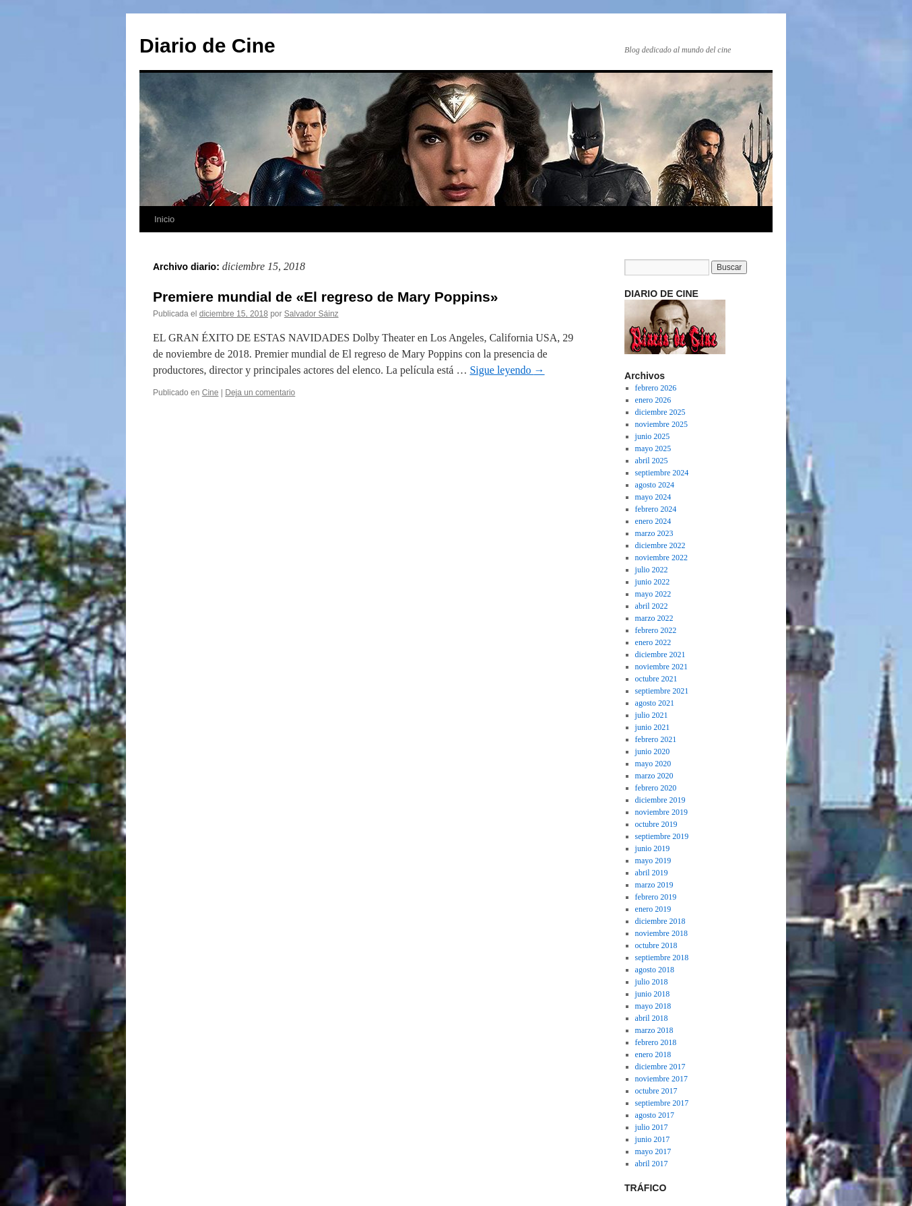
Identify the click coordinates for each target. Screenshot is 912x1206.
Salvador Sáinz (311, 314)
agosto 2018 (654, 969)
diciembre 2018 (660, 921)
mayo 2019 (653, 860)
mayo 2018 (653, 1006)
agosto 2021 (654, 703)
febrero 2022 (656, 630)
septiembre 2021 (662, 691)
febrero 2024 (656, 509)
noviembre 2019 (661, 812)
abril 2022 (651, 606)
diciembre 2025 (660, 412)
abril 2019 (651, 872)
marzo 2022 (654, 618)
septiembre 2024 (662, 472)
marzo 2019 (654, 885)
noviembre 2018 (661, 933)
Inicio (164, 219)
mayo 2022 (653, 594)
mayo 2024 (653, 497)
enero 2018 (653, 1054)
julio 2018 (651, 981)
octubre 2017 (656, 1091)
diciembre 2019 (660, 800)
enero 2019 (653, 909)
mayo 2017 (653, 1151)
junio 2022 (652, 582)
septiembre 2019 (662, 836)
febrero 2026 (656, 388)
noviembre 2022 (661, 557)
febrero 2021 (656, 739)
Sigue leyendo (506, 370)
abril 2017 (651, 1163)
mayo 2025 (653, 448)
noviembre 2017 (661, 1078)
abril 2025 (651, 460)
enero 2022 (653, 642)
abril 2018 (651, 1018)
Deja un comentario (260, 392)
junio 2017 (652, 1139)
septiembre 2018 (662, 957)
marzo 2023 (654, 533)
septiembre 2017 (662, 1103)
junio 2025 (652, 436)
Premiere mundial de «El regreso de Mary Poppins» (325, 296)
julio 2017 (651, 1127)
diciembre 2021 (660, 654)
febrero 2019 (656, 897)
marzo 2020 (654, 775)
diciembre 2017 (660, 1066)
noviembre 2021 (661, 666)
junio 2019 (652, 848)
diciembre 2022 (660, 545)
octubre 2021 (656, 678)
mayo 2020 (653, 763)
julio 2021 (651, 715)
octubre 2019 (656, 824)
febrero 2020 (656, 788)
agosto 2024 (654, 485)
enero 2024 (653, 521)
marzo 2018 (654, 1030)
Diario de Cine (207, 45)
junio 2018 (652, 994)
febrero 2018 (656, 1042)
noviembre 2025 (661, 424)
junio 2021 (652, 727)
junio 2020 (652, 751)
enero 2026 (653, 400)
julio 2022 (651, 569)
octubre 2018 (656, 945)
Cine (210, 392)
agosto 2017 (654, 1115)
